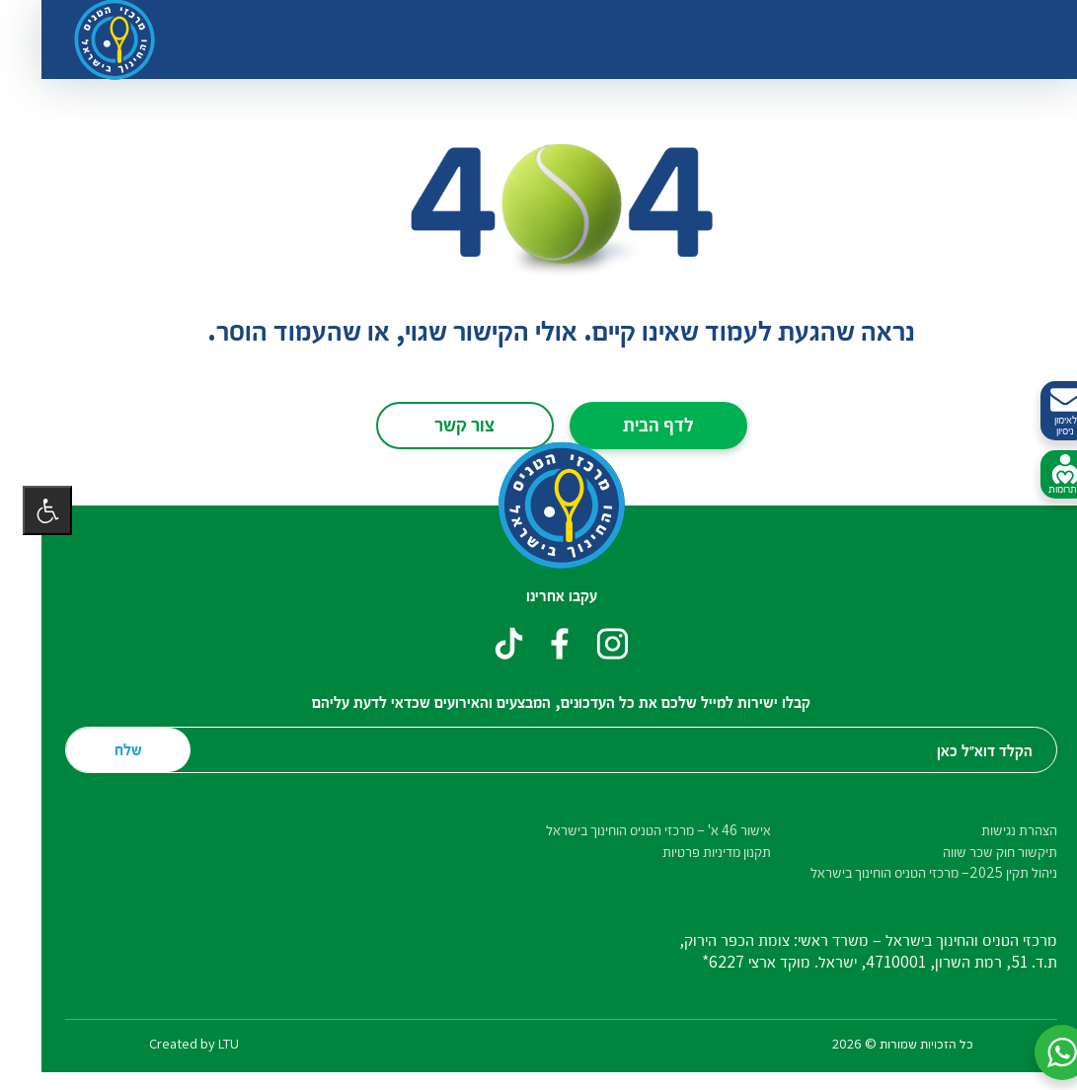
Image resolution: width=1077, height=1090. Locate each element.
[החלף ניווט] (1008, 39)
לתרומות (1042, 475)
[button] (1039, 1052)
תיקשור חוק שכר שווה (977, 851)
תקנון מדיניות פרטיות (694, 851)
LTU (205, 1043)
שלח (105, 749)
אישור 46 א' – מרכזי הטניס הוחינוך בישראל (635, 829)
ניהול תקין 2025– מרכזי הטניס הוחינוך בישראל (911, 872)
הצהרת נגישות (997, 829)
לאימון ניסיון (1042, 411)
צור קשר (442, 423)
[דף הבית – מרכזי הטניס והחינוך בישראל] (539, 505)
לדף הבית (635, 423)
